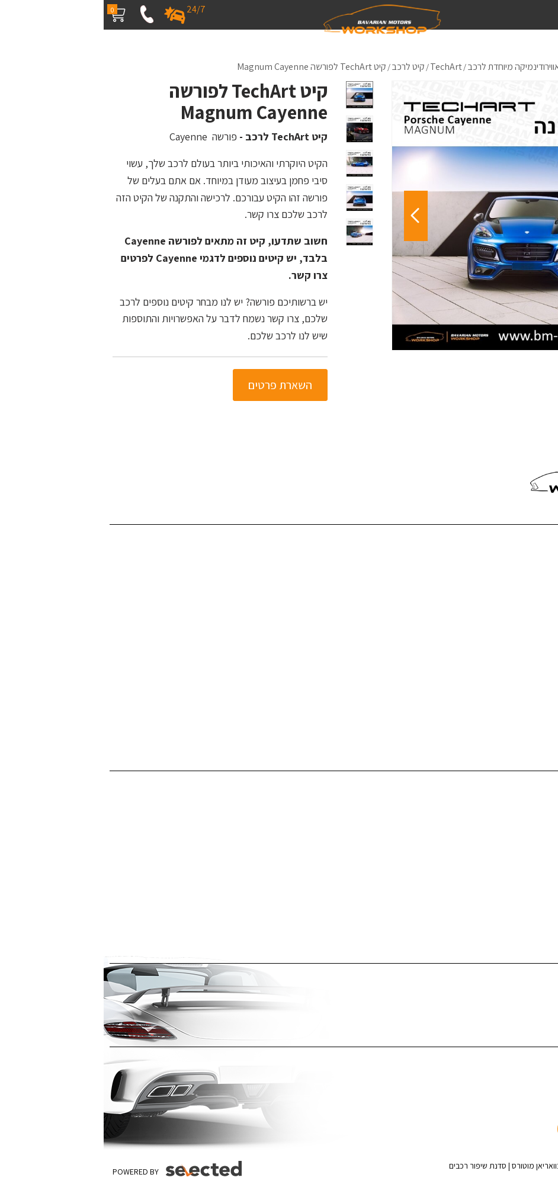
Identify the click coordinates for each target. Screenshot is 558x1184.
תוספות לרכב (529, 842)
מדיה (543, 613)
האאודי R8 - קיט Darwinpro (504, 704)
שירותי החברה (528, 559)
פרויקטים (537, 577)
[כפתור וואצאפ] (514, 1104)
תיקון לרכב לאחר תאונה (512, 914)
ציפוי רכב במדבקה (520, 980)
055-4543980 (504, 444)
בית (546, 541)
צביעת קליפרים (526, 860)
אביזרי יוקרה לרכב (521, 896)
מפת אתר (535, 668)
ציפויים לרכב (530, 823)
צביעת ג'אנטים (527, 878)
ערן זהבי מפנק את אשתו (511, 722)
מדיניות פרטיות (527, 686)
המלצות (538, 631)
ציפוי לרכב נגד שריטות (514, 998)
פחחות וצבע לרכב (521, 806)
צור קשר (538, 649)
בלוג (544, 595)
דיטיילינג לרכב (527, 787)
